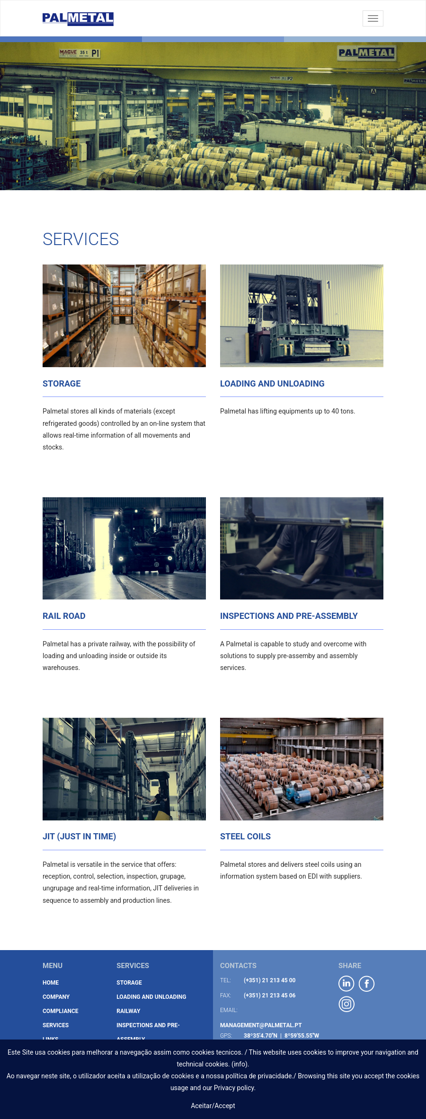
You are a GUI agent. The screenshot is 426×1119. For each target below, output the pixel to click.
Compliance (61, 1011)
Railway (128, 1011)
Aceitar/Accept (213, 1106)
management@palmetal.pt (261, 1025)
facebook (367, 984)
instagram (346, 1004)
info (239, 1064)
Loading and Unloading (151, 997)
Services (56, 1025)
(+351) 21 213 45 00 (270, 980)
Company (56, 997)
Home (51, 982)
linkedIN (346, 984)
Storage (129, 982)
